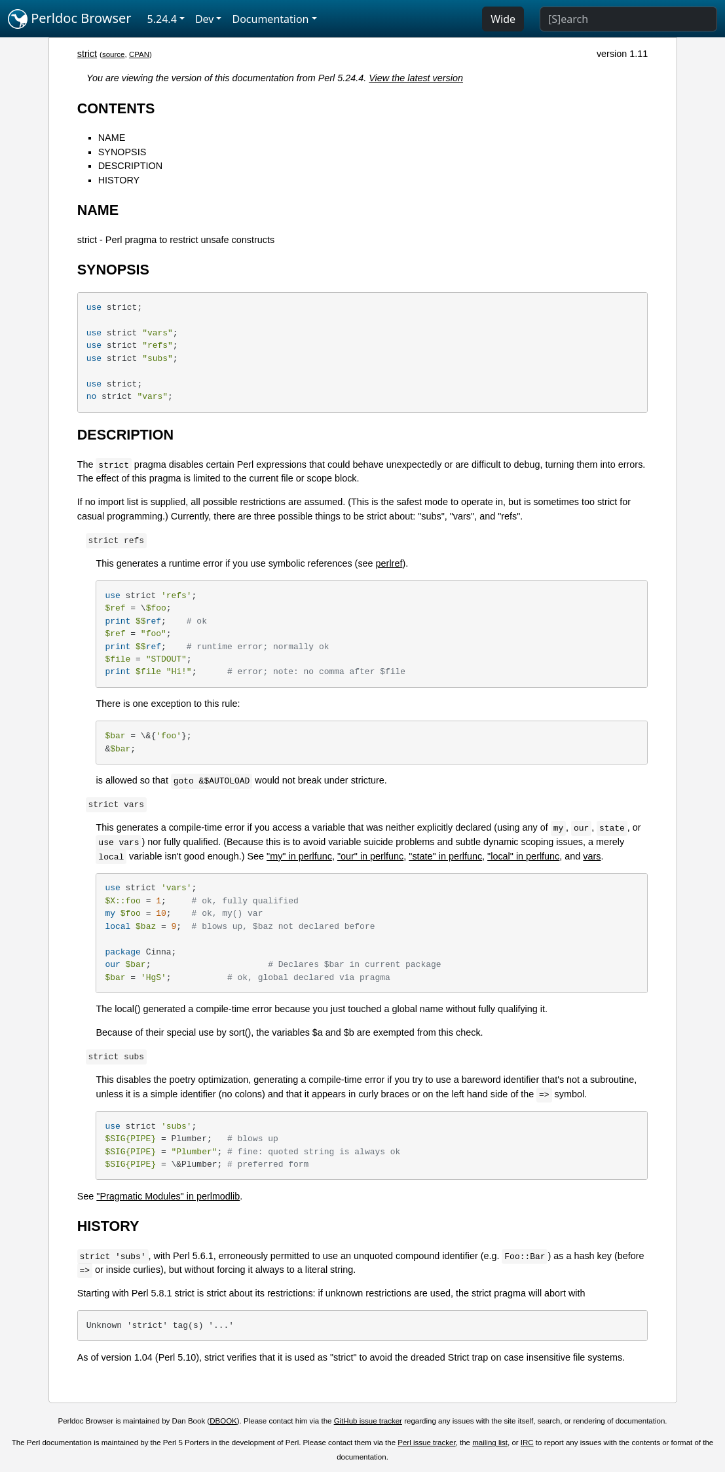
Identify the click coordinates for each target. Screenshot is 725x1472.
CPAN (139, 54)
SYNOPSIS (122, 152)
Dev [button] (204, 19)
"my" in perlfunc (299, 856)
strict (87, 53)
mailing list (490, 1442)
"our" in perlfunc (370, 856)
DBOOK (223, 1421)
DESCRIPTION (130, 165)
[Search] (628, 19)
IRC (527, 1442)
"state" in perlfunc (445, 856)
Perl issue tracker (426, 1442)
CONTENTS (116, 108)
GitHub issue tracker (368, 1421)
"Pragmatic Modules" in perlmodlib (168, 1196)
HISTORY (118, 180)
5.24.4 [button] (162, 19)
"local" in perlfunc (523, 856)
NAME (112, 137)
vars (592, 856)
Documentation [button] (270, 19)
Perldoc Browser (70, 19)
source (113, 54)
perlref (389, 563)
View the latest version (416, 78)
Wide (503, 19)
